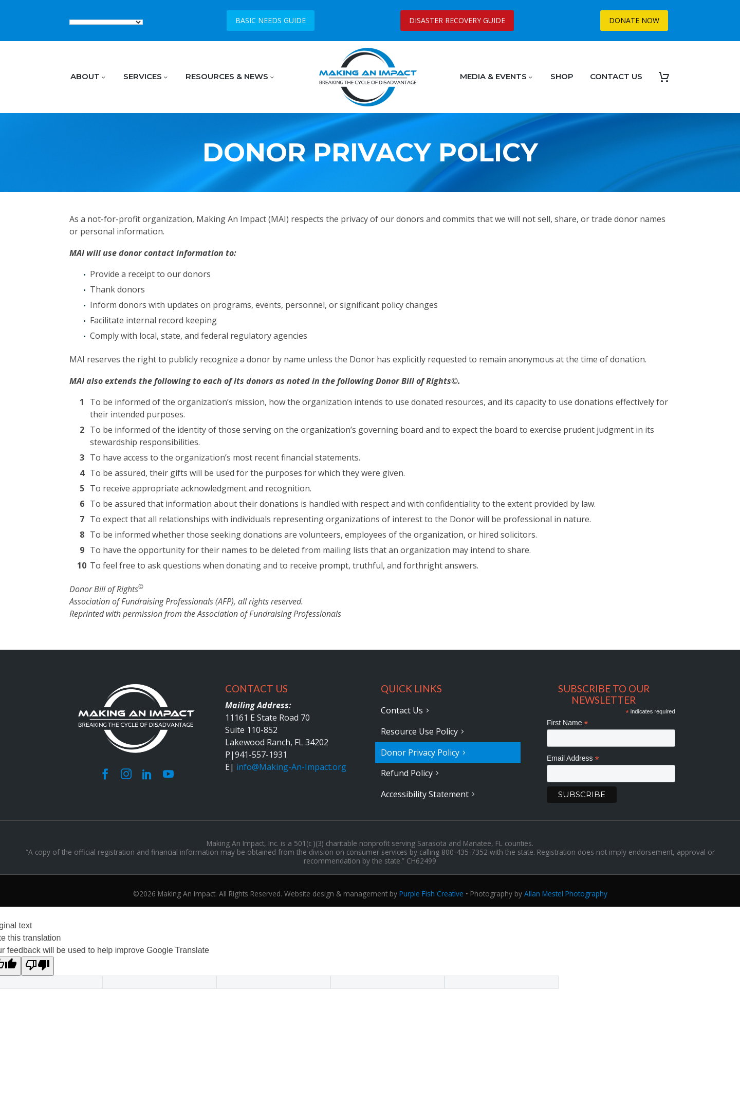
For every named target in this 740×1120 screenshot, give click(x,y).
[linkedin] (147, 773)
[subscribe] (582, 794)
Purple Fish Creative (431, 891)
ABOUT (88, 76)
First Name (567, 723)
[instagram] (126, 773)
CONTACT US (616, 76)
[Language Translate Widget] (106, 22)
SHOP (562, 76)
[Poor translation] (37, 964)
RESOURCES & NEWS (230, 76)
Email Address (573, 758)
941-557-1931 (261, 754)
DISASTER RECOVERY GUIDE (457, 20)
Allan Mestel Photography (565, 891)
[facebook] (105, 773)
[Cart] (664, 77)
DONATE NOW (634, 20)
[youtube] (168, 773)
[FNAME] (611, 738)
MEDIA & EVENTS (497, 76)
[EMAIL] (611, 773)
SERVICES (146, 76)
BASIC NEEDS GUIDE (270, 20)
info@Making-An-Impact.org (291, 767)
